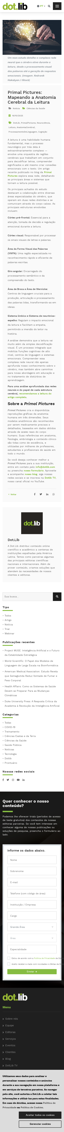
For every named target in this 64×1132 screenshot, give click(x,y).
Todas (8, 723)
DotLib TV (11, 1065)
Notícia (9, 624)
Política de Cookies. (32, 1107)
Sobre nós (11, 1019)
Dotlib (8, 758)
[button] (41, 6)
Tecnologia (11, 754)
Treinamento (12, 732)
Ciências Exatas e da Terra (20, 736)
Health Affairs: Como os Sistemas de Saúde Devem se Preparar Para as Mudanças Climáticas (30, 691)
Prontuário (11, 763)
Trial (7, 629)
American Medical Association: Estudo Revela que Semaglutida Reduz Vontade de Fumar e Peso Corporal (31, 676)
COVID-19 (10, 727)
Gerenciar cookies (40, 1124)
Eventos (10, 1045)
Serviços (10, 1039)
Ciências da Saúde (15, 740)
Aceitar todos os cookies (40, 1115)
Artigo (8, 620)
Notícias (9, 749)
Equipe (9, 1025)
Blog (8, 1059)
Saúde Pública (13, 745)
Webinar (9, 633)
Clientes (10, 1052)
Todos (8, 616)
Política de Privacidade (44, 958)
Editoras (10, 1032)
